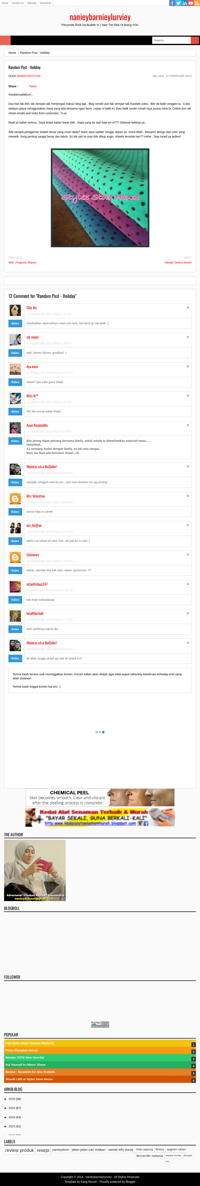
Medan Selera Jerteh (178, 262)
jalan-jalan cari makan (88, 1150)
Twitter (178, 3)
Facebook (172, 3)
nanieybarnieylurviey (100, 16)
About (5, 3)
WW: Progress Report (22, 262)
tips (167, 1161)
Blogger (130, 1181)
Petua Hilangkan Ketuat (22, 1050)
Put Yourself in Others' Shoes (26, 1064)
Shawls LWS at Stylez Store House (29, 1079)
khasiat (188, 1155)
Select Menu (5, 40)
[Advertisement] (100, 942)
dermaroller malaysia (149, 1155)
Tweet (32, 86)
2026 (12, 1099)
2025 (12, 1108)
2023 (12, 1126)
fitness (160, 1149)
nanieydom (60, 1150)
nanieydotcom (28, 76)
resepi (43, 1150)
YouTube (191, 3)
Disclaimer (45, 3)
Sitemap (31, 3)
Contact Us (17, 3)
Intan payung (144, 1149)
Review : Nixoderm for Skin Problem (30, 1072)
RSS (197, 3)
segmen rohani (176, 1149)
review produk (19, 1150)
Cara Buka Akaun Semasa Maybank (30, 1043)
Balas (15, 323)
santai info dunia (120, 1150)
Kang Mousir (89, 1181)
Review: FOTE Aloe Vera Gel (25, 1057)
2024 (12, 1117)
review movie (173, 1155)
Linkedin (185, 3)
